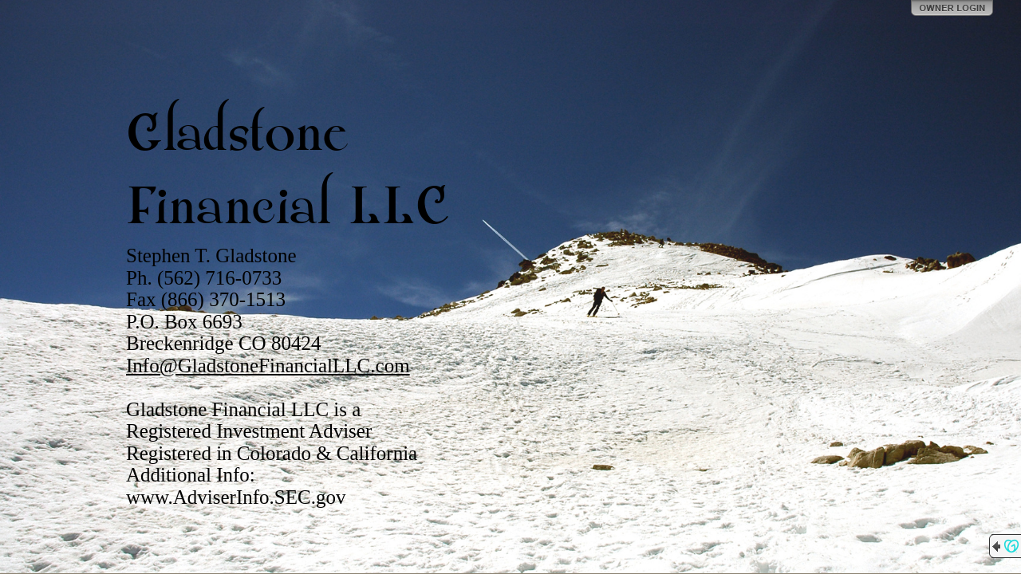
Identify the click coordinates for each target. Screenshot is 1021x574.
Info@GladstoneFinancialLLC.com (268, 365)
